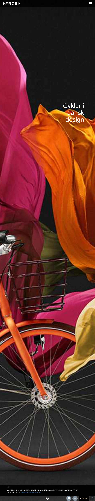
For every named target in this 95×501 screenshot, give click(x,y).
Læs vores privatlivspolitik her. (31, 492)
